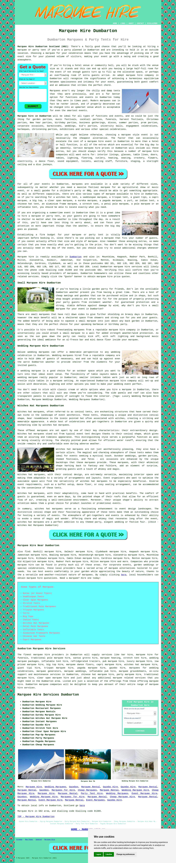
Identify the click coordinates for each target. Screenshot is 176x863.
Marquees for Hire (63, 790)
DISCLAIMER (152, 23)
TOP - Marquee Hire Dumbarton (35, 816)
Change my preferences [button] (125, 854)
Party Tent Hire (92, 793)
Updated (39, 839)
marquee (50, 53)
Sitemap (19, 839)
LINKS (122, 23)
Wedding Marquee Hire (135, 790)
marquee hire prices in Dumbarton (105, 148)
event (58, 72)
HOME (115, 23)
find (27, 551)
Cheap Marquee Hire (122, 797)
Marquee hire (25, 257)
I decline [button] (108, 854)
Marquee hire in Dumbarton (34, 116)
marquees (72, 273)
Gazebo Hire (110, 787)
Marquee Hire (34, 787)
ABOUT (131, 23)
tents (57, 488)
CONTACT (140, 23)
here (123, 575)
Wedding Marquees (55, 787)
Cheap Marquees (87, 790)
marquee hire (122, 266)
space (139, 72)
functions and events (109, 116)
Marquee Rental (90, 787)
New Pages (29, 839)
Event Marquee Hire (144, 793)
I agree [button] (98, 854)
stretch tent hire (134, 658)
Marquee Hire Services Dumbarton (48, 695)
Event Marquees (95, 800)
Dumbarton (76, 257)
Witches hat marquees (69, 449)
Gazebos (73, 787)
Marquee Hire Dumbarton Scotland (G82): (43, 46)
